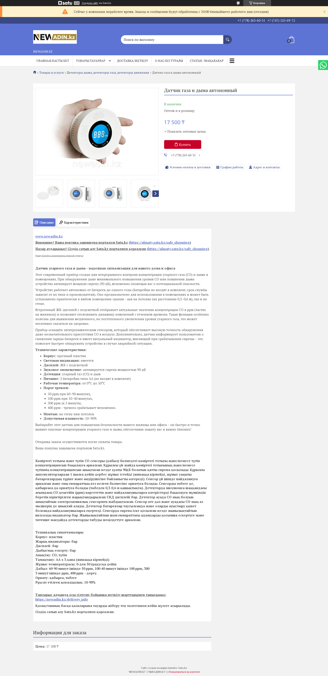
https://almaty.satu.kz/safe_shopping (160, 242)
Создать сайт (90, 3)
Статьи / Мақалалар (207, 61)
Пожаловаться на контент (184, 671)
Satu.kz (182, 667)
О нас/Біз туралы (169, 61)
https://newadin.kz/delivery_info (61, 599)
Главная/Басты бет (52, 61)
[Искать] (227, 37)
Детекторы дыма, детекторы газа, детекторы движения (108, 73)
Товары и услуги (51, 73)
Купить (185, 144)
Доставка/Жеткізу (132, 61)
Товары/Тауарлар (90, 61)
